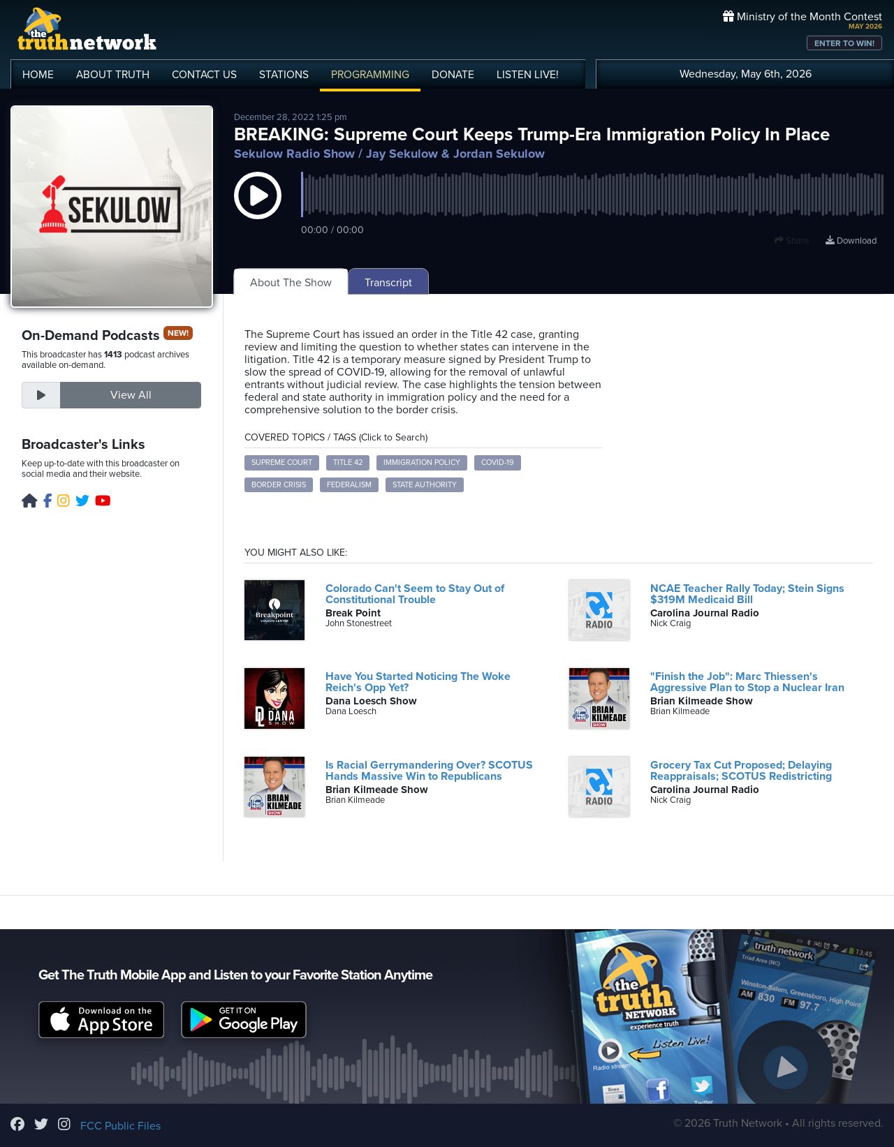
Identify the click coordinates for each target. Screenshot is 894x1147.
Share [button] (792, 240)
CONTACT (204, 74)
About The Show (291, 283)
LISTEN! (528, 74)
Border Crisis (278, 484)
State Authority (425, 484)
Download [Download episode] (851, 240)
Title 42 (347, 462)
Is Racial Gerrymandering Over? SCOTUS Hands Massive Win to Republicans (429, 770)
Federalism (349, 484)
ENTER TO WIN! (844, 43)
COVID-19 (497, 462)
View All (131, 395)
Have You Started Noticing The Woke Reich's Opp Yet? (418, 682)
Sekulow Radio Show (294, 153)
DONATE (453, 74)
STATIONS (284, 74)
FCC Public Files (120, 1126)
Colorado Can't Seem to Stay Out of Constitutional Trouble (414, 594)
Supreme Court (281, 462)
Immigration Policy (421, 462)
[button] (257, 209)
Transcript (388, 283)
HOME (38, 74)
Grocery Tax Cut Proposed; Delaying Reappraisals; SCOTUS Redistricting (741, 770)
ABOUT (112, 74)
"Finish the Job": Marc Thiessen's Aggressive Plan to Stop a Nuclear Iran (747, 682)
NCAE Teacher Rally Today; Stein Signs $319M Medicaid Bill (747, 594)
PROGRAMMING (370, 74)
